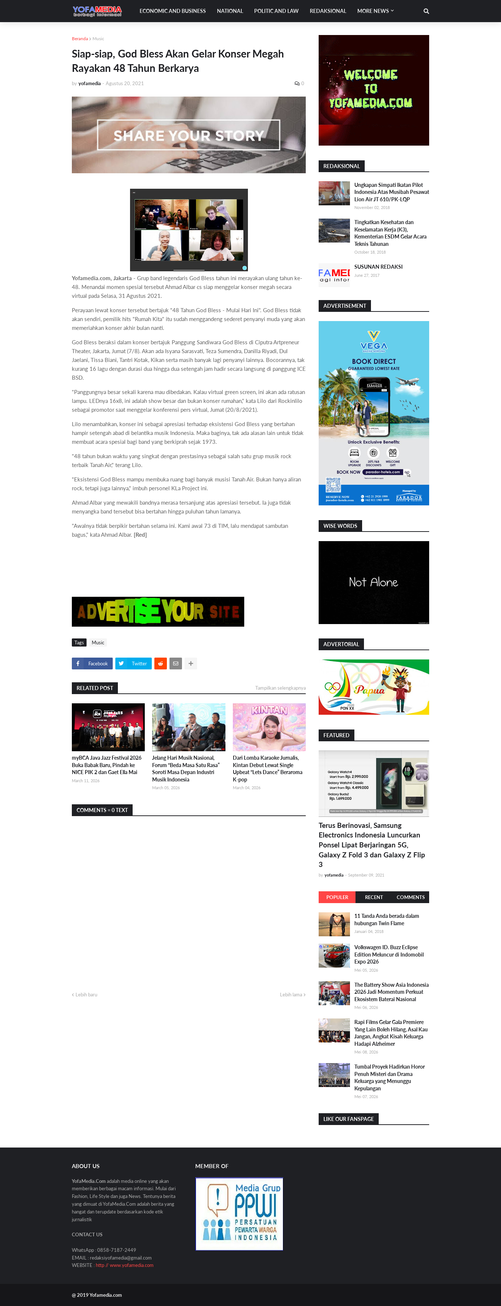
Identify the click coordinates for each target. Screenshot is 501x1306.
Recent (374, 897)
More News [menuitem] (373, 11)
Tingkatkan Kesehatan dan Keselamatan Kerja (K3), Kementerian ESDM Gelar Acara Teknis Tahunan (390, 233)
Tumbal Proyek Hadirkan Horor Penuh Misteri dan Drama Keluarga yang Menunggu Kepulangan (389, 1077)
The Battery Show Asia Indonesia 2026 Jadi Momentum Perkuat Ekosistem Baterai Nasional (391, 992)
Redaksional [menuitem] (328, 11)
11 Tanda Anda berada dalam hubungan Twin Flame (386, 919)
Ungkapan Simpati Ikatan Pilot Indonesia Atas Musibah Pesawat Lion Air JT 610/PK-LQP (391, 192)
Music (98, 38)
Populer (337, 897)
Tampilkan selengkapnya (280, 688)
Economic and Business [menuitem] (173, 11)
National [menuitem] (230, 11)
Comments (411, 897)
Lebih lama (291, 994)
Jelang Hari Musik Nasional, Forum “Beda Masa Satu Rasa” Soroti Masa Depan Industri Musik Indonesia (186, 769)
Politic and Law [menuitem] (276, 11)
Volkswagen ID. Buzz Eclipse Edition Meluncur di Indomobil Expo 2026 (389, 954)
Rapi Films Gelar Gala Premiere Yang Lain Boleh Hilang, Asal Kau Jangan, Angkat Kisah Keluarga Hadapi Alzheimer (391, 1033)
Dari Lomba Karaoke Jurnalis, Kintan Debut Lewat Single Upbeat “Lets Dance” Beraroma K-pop (267, 769)
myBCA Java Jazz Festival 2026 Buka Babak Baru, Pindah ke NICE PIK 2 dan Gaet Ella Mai (106, 765)
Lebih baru (86, 994)
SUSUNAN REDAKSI (378, 267)
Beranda (80, 38)
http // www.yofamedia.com (125, 1265)
